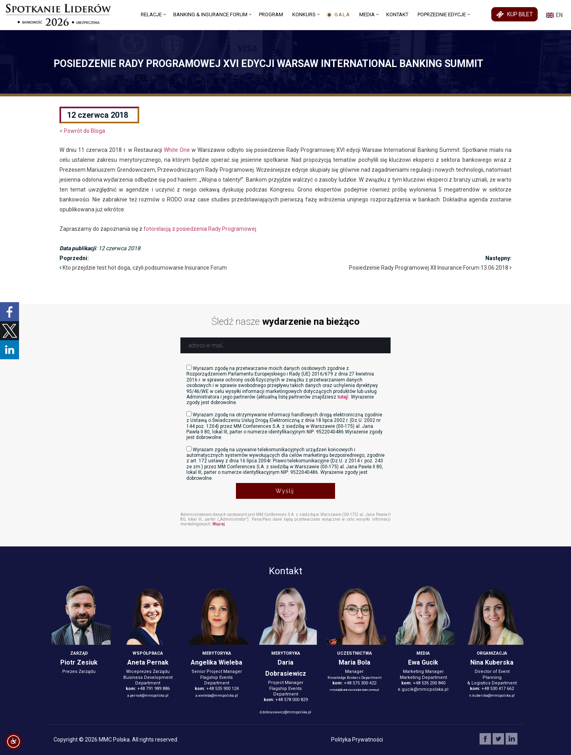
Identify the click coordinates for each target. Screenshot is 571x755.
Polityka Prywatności (357, 739)
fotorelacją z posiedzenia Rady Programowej (200, 229)
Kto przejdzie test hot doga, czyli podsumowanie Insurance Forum (145, 267)
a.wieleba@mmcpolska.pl (216, 696)
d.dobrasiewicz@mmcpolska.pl (285, 712)
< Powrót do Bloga (82, 131)
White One (177, 150)
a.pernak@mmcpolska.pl (148, 696)
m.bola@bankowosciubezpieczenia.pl (354, 690)
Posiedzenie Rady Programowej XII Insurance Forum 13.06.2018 (428, 267)
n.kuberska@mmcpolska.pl (492, 696)
